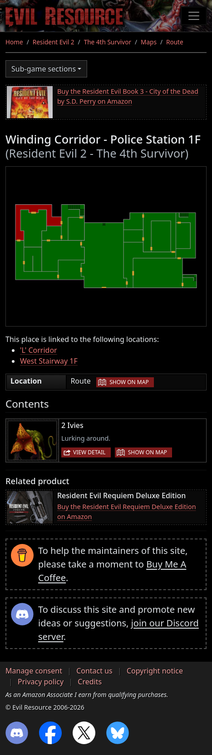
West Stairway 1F (49, 361)
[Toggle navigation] (194, 16)
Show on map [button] (128, 382)
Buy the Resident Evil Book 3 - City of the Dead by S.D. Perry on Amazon (127, 96)
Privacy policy (41, 682)
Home (14, 42)
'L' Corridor (38, 350)
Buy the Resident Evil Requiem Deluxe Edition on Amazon (126, 511)
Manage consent (33, 671)
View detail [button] (89, 452)
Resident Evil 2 (53, 42)
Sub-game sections (43, 69)
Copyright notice (155, 671)
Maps (149, 42)
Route (174, 42)
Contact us (94, 671)
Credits (90, 682)
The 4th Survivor (107, 42)
